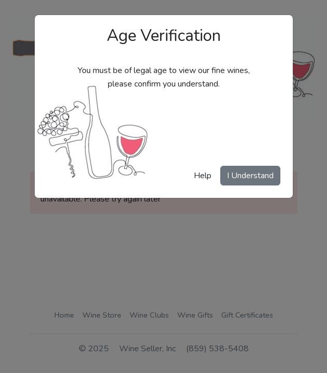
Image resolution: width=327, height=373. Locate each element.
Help (202, 175)
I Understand (250, 175)
